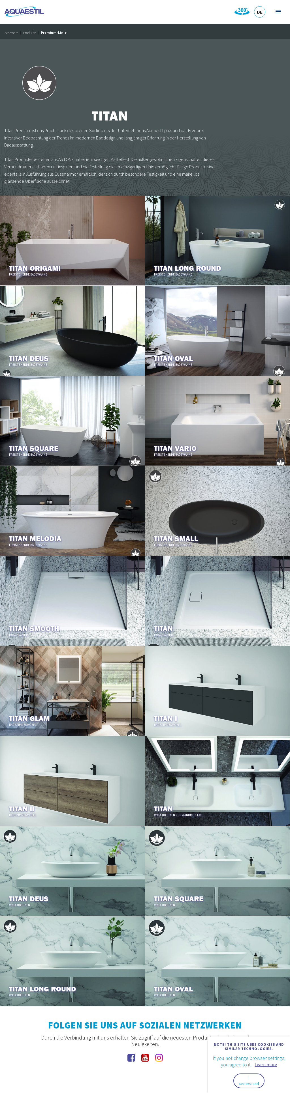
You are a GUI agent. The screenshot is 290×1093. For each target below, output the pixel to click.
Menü (277, 11)
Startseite (11, 32)
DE (259, 12)
